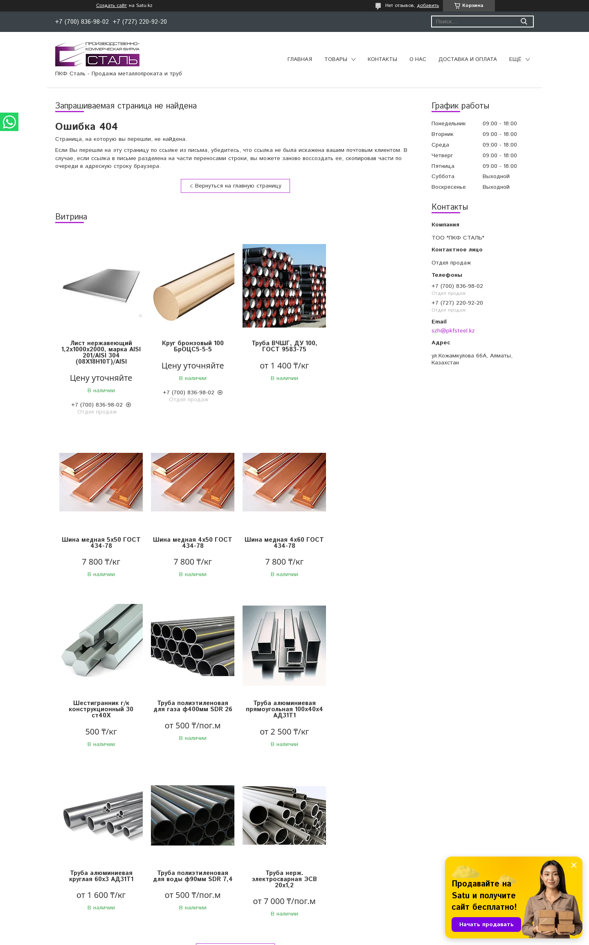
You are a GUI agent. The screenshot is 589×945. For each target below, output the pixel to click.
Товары (335, 59)
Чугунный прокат (46, 863)
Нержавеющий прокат (53, 873)
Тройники (174, 883)
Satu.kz (330, 929)
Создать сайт (111, 6)
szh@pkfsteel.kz (453, 331)
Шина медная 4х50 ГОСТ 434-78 (100, 543)
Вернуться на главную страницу (238, 186)
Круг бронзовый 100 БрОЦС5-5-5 (190, 346)
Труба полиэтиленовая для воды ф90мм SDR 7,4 (280, 712)
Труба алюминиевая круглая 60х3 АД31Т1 (190, 712)
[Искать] (524, 21)
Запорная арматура (189, 842)
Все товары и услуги (233, 786)
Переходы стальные (189, 893)
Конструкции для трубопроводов (344, 852)
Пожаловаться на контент (319, 937)
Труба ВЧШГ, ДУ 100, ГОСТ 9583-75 (280, 346)
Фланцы (173, 873)
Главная (300, 59)
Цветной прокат (44, 842)
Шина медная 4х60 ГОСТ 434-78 (190, 543)
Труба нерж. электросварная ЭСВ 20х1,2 (370, 715)
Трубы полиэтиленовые (331, 842)
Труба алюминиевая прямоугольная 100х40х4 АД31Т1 (100, 715)
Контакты (382, 59)
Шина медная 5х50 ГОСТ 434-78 (370, 346)
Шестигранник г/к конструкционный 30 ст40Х (280, 546)
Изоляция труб (320, 863)
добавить (428, 5)
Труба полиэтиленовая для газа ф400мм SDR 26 (370, 543)
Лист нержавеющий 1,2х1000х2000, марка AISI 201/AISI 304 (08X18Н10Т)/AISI (100, 352)
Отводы (172, 852)
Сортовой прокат (46, 852)
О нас (417, 59)
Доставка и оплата (467, 59)
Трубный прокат (45, 883)
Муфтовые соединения (193, 863)
